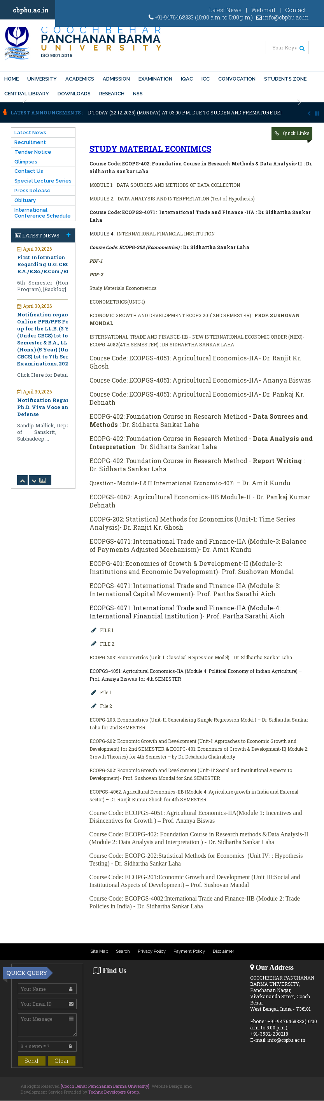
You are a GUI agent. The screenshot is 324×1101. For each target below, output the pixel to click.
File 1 (105, 692)
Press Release (32, 190)
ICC (205, 79)
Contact (295, 10)
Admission (116, 79)
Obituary (25, 200)
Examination (155, 79)
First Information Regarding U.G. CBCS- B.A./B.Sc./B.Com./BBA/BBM (53, 264)
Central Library (26, 94)
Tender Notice (32, 152)
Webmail (263, 10)
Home (11, 79)
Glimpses (25, 162)
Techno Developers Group (113, 1092)
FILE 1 (107, 630)
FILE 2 (107, 644)
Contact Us (28, 171)
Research (111, 94)
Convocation (237, 79)
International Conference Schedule (42, 213)
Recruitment (30, 142)
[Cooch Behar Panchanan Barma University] (105, 1086)
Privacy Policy (152, 951)
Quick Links (296, 133)
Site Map (99, 951)
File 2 (106, 706)
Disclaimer (223, 951)
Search (123, 951)
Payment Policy (189, 951)
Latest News (225, 10)
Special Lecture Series (43, 181)
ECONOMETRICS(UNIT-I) (117, 302)
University (42, 79)
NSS (138, 94)
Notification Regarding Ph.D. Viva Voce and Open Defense (52, 407)
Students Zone (285, 79)
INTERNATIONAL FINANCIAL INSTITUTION (166, 233)
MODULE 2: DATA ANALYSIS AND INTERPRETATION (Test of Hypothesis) (172, 198)
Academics (79, 79)
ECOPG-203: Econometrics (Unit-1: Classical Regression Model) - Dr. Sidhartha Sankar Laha (190, 657)
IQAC (187, 79)
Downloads (74, 94)
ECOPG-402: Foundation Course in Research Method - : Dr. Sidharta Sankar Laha (201, 442)
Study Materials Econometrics (123, 288)
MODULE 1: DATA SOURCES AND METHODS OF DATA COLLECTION (164, 185)
